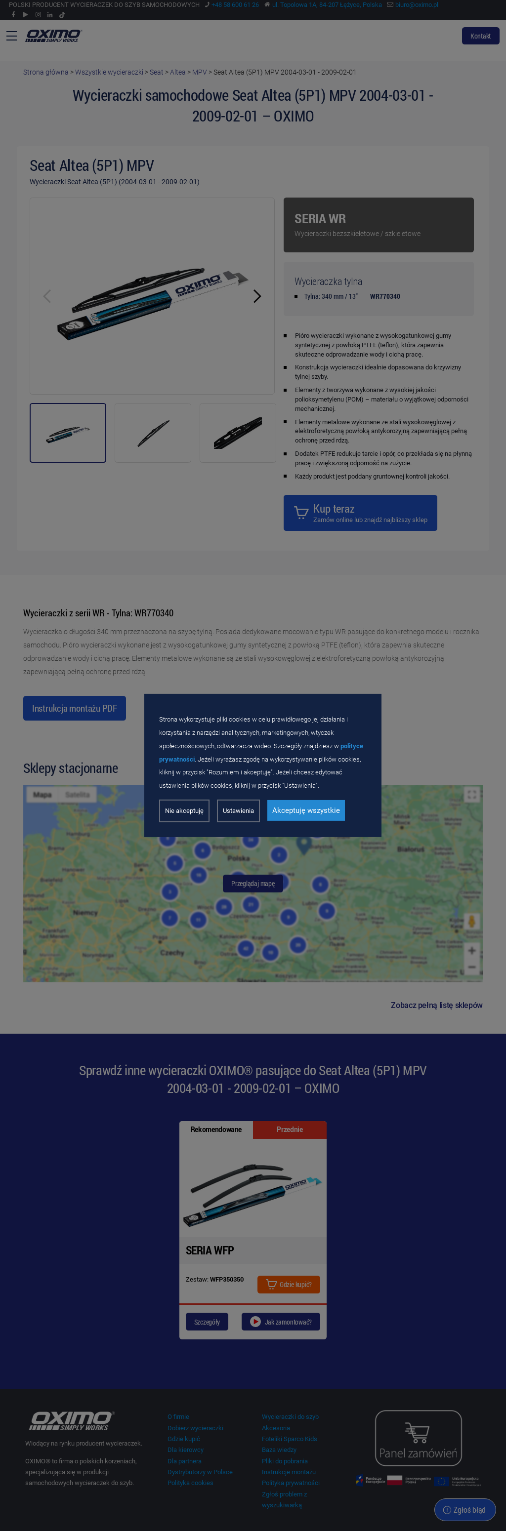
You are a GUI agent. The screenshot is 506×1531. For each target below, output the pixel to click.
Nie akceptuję (184, 810)
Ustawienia (238, 810)
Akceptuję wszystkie (306, 810)
